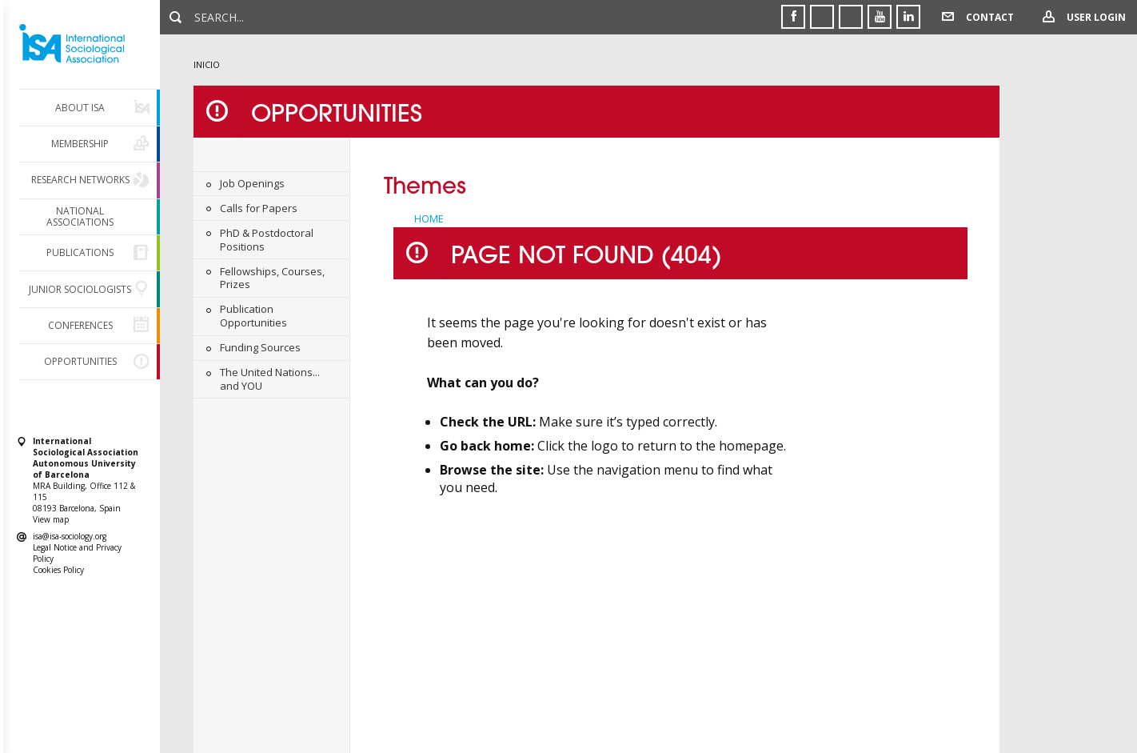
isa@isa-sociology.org (69, 536)
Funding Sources (260, 347)
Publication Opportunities (253, 316)
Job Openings (252, 183)
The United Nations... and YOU (270, 379)
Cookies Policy (58, 569)
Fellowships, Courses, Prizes (272, 278)
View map (51, 519)
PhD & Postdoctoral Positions (266, 240)
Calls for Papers (258, 208)
